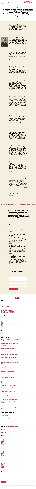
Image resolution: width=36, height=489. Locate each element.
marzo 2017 (2, 465)
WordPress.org (3, 476)
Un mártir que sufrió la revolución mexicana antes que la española (9, 354)
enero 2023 (2, 452)
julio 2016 (2, 466)
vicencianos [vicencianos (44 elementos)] (13, 312)
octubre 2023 (3, 450)
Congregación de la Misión (21, 198)
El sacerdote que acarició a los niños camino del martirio (8, 395)
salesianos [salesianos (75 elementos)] (13, 311)
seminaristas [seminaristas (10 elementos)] (16, 311)
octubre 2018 (3, 462)
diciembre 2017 (3, 463)
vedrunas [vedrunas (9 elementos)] (11, 312)
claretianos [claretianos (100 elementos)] (13, 304)
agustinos (11, 198)
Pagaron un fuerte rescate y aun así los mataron (7, 377)
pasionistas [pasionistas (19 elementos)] (9, 310)
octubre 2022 (3, 453)
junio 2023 (2, 451)
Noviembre (18, 7)
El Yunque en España (29, 3)
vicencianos (16, 199)
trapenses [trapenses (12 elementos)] (7, 312)
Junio (2, 322)
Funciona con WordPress (17, 487)
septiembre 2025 (3, 445)
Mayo (2, 325)
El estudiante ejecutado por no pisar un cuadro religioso (8, 391)
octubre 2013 (3, 468)
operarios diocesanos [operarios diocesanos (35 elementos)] (4, 310)
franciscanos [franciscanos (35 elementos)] (7, 306)
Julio (1, 321)
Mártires (2, 323)
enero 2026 (2, 441)
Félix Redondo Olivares (21, 151)
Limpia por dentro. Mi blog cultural (28, 2)
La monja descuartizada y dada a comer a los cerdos (8, 378)
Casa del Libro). (17, 190)
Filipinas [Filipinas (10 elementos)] (4, 306)
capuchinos (17, 198)
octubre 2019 (3, 461)
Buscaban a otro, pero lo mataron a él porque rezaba (8, 366)
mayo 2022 (2, 454)
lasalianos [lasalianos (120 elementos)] (14, 308)
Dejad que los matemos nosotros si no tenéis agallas (8, 387)
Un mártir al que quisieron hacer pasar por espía (7, 371)
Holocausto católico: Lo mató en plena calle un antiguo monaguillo (9, 343)
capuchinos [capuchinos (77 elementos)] (3, 303)
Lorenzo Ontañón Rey (19, 150)
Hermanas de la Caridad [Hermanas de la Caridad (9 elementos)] (11, 306)
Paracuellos (11, 199)
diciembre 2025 (3, 442)
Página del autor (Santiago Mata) (28, 1)
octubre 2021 (3, 457)
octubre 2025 (3, 444)
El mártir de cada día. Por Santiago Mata (7, 1)
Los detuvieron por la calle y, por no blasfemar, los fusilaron (9, 357)
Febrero (2, 320)
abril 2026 (2, 438)
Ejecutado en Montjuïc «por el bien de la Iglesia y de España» (9, 364)
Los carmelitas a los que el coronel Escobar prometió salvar (9, 394)
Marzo (2, 324)
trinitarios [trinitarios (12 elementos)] (9, 312)
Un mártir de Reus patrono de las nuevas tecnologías (8, 348)
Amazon (13, 190)
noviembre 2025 (3, 443)
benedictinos (13, 198)
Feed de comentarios (4, 475)
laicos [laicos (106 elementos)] (11, 308)
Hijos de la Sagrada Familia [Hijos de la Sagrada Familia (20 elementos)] (14, 307)
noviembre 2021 (3, 456)
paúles (13, 199)
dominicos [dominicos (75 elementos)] (16, 305)
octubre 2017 (3, 464)
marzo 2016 (2, 467)
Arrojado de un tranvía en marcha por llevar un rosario (8, 367)
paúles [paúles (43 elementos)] (11, 310)
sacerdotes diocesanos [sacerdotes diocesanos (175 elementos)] (6, 311)
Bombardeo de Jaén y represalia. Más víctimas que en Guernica (9, 406)
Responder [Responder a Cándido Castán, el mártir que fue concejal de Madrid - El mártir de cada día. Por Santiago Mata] (10, 253)
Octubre (2, 327)
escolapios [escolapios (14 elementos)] (2, 306)
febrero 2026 (3, 440)
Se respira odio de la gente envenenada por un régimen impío (9, 380)
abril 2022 (2, 455)
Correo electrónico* (10, 430)
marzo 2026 (2, 439)
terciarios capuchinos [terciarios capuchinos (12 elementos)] (3, 312)
